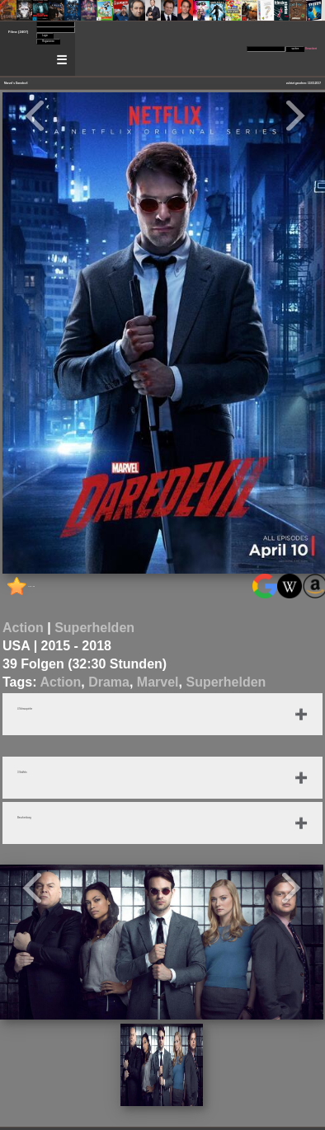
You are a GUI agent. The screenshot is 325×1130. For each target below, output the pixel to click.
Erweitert (311, 48)
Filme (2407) (18, 32)
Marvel (158, 682)
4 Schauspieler (24, 709)
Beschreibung (24, 818)
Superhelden (94, 628)
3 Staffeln (22, 772)
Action (23, 628)
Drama (109, 682)
